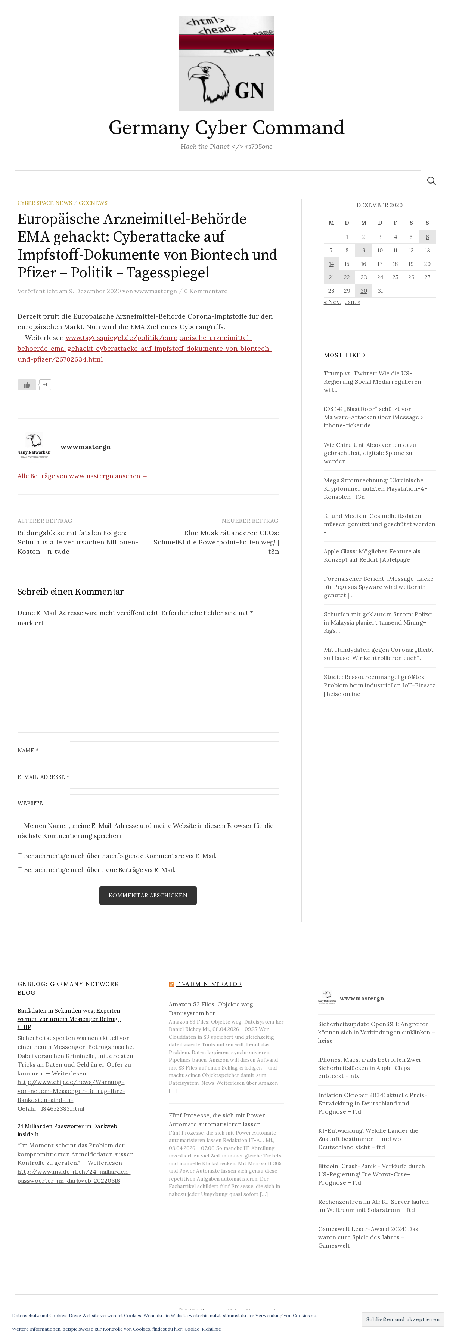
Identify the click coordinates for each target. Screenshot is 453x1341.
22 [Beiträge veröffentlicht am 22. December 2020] (347, 277)
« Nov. (332, 302)
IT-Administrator (209, 984)
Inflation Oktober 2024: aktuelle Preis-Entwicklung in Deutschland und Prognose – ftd (372, 1104)
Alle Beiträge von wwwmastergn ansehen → (83, 476)
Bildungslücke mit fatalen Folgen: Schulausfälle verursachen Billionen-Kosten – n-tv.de (78, 542)
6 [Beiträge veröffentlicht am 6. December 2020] (427, 236)
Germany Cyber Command (226, 128)
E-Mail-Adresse (43, 777)
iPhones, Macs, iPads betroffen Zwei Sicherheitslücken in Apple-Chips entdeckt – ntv (369, 1068)
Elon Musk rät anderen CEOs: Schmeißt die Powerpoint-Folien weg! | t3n (216, 542)
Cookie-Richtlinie (202, 1329)
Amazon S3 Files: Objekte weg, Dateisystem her (212, 1009)
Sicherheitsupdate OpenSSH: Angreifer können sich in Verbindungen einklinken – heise (376, 1032)
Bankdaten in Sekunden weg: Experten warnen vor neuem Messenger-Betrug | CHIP (69, 1019)
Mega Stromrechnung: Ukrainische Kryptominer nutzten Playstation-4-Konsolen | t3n (375, 488)
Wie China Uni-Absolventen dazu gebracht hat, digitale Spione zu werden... (370, 453)
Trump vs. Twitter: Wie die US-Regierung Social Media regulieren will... (372, 381)
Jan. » (352, 302)
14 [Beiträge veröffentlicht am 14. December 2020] (331, 263)
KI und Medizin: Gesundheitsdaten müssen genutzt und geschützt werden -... (379, 524)
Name (28, 751)
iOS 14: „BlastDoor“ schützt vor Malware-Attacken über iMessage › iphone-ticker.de (373, 417)
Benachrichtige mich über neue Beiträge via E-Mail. (100, 870)
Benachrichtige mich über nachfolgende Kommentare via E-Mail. (120, 856)
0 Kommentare (205, 291)
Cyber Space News (45, 202)
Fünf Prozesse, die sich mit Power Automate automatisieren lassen (217, 1120)
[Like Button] (27, 384)
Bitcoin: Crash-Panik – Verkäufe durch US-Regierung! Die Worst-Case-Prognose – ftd (371, 1175)
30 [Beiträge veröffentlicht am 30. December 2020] (363, 290)
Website (30, 804)
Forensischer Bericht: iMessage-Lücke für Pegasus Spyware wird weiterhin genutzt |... (379, 587)
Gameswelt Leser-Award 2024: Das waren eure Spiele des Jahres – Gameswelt (368, 1237)
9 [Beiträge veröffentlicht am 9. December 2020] (364, 250)
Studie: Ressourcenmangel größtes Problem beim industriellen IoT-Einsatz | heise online (379, 685)
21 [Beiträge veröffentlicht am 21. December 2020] (331, 277)
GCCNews (93, 202)
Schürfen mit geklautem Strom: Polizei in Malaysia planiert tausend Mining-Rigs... (378, 622)
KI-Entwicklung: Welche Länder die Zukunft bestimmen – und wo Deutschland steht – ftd (368, 1139)
